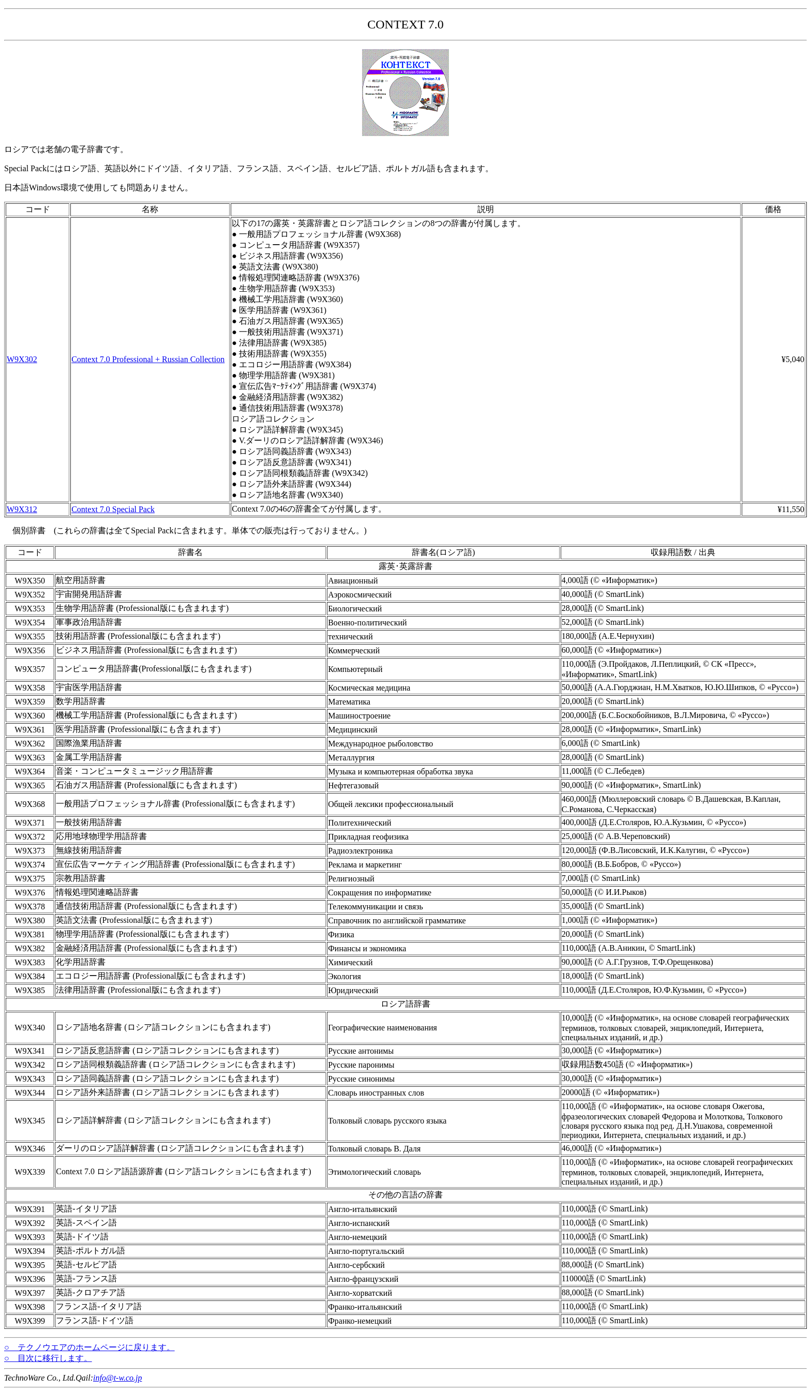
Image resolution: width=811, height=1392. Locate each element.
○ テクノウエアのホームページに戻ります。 (89, 1347)
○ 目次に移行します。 (48, 1358)
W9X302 (22, 359)
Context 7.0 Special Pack (113, 509)
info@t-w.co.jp (117, 1377)
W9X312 (22, 509)
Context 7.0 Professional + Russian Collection (147, 359)
